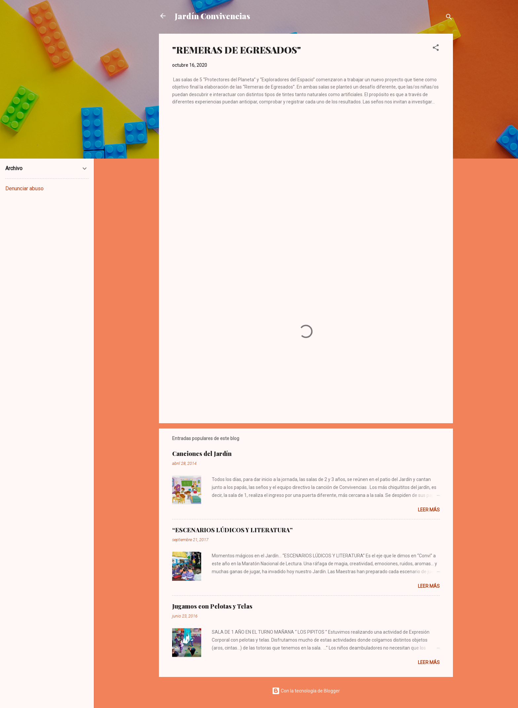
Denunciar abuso (24, 188)
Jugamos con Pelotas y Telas (212, 606)
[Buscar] (449, 18)
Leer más (429, 509)
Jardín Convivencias (212, 16)
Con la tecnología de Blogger (306, 690)
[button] (436, 49)
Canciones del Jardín (202, 454)
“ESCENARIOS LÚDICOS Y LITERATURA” (232, 530)
